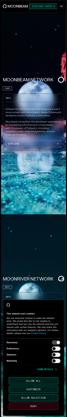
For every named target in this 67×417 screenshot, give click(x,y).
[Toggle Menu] (61, 6)
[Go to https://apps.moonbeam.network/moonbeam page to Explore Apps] (43, 6)
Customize (33, 389)
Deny (33, 406)
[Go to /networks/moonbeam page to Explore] (34, 143)
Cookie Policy (38, 333)
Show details (45, 369)
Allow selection (33, 398)
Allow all (33, 381)
